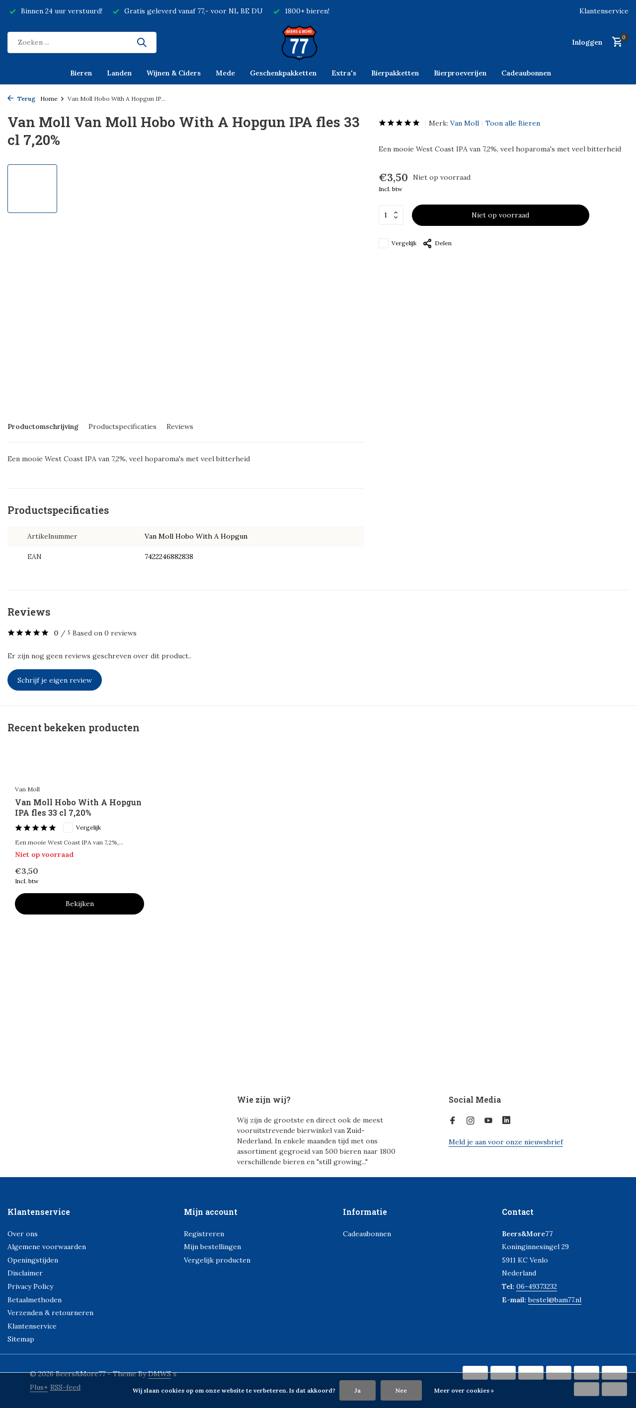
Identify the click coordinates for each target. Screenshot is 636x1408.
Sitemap (20, 1339)
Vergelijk (397, 243)
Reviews (179, 426)
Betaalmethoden (34, 1299)
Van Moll (464, 123)
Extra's (343, 73)
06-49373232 (536, 1286)
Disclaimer (25, 1272)
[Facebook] (453, 1121)
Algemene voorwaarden (46, 1246)
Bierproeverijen (460, 73)
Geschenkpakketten (283, 73)
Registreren (204, 1233)
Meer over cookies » (464, 1390)
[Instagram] (471, 1121)
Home (52, 98)
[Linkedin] (506, 1121)
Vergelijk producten (217, 1260)
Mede (225, 73)
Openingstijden (32, 1260)
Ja (357, 1390)
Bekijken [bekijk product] (80, 903)
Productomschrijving (43, 426)
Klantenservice (604, 10)
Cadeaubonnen (526, 73)
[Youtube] (488, 1121)
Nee (401, 1390)
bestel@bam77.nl (554, 1299)
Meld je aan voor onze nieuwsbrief (506, 1141)
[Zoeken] (82, 42)
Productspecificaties (122, 426)
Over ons (22, 1233)
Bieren (81, 73)
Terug (21, 98)
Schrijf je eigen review (54, 680)
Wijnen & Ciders (174, 73)
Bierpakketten (395, 73)
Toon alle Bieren (512, 123)
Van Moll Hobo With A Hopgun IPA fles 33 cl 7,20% (78, 807)
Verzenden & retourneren (50, 1312)
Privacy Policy (30, 1286)
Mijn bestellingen (212, 1246)
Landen (119, 73)
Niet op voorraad (500, 215)
